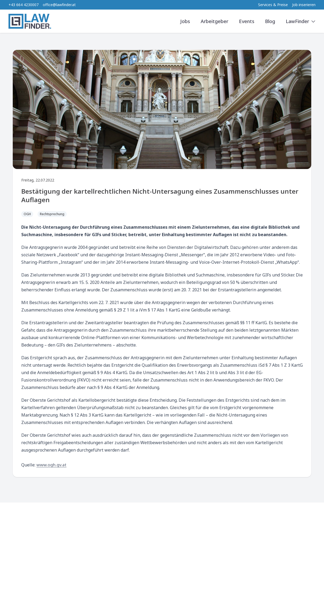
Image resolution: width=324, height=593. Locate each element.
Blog (270, 21)
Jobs (185, 21)
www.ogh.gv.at (51, 465)
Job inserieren (303, 4)
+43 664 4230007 (24, 4)
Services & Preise (273, 4)
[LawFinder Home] (30, 21)
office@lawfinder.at (59, 4)
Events (246, 21)
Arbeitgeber (214, 21)
